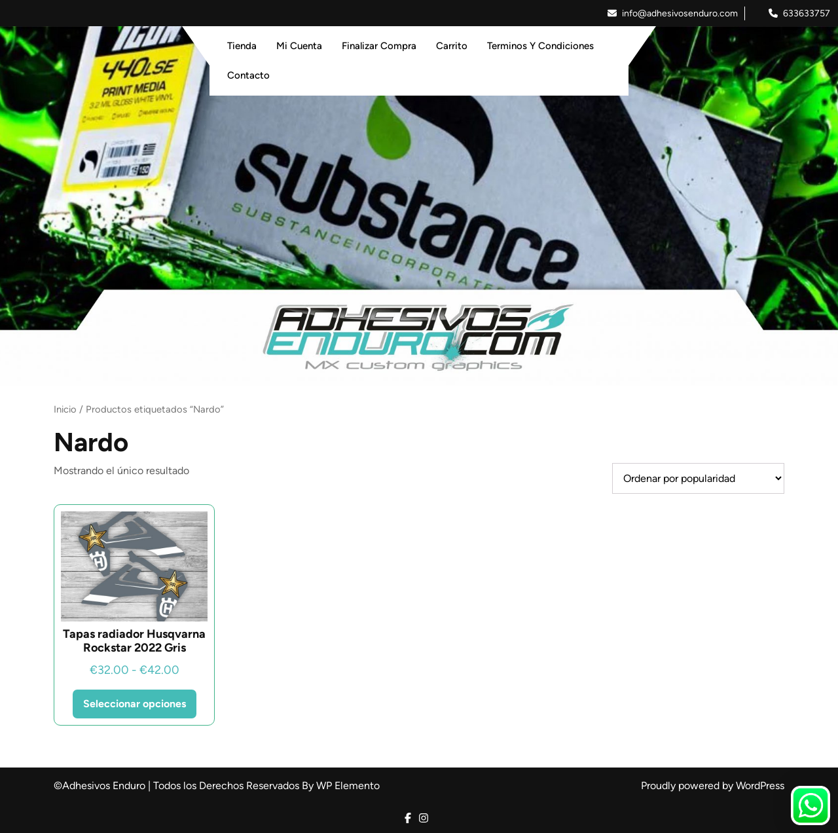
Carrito (451, 46)
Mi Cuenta (299, 46)
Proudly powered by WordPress (712, 785)
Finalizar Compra (379, 46)
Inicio (65, 409)
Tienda (242, 46)
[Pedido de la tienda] (698, 478)
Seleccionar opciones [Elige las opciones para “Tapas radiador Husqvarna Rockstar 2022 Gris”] (134, 703)
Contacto (248, 75)
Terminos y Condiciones (540, 46)
